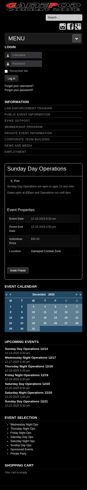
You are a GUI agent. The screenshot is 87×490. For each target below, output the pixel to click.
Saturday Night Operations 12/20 (28, 392)
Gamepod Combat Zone (46, 251)
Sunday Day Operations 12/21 (26, 401)
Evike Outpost (17, 120)
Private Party (18, 453)
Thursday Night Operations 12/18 (29, 366)
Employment (15, 151)
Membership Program (24, 127)
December (40, 294)
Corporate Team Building (27, 139)
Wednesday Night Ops (24, 424)
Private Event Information (28, 133)
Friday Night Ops (20, 432)
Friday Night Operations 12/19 (26, 375)
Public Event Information (27, 114)
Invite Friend (18, 270)
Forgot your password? (19, 90)
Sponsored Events (21, 449)
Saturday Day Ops (21, 437)
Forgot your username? (19, 86)
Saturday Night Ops (22, 441)
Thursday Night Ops (22, 428)
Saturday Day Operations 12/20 (27, 384)
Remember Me (19, 71)
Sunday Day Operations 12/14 (26, 349)
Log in (11, 78)
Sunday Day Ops (21, 445)
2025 (51, 294)
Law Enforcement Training (28, 108)
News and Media (18, 145)
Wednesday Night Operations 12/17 (30, 357)
